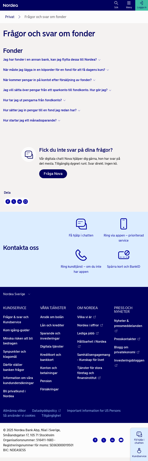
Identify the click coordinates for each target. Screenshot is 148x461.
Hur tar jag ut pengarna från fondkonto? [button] (32, 100)
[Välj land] (17, 294)
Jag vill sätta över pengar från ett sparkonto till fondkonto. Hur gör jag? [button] (55, 90)
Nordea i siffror (90, 325)
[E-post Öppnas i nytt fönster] (25, 201)
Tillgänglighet (51, 415)
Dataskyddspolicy (46, 411)
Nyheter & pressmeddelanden (128, 326)
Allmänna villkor (14, 411)
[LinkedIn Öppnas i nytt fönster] (19, 201)
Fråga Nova (53, 174)
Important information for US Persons (94, 411)
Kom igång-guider (16, 330)
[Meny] (129, 5)
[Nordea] (10, 5)
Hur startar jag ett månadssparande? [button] (29, 120)
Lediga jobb (88, 333)
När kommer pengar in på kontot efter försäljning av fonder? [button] (47, 80)
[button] (139, 437)
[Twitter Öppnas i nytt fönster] (13, 201)
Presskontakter (127, 339)
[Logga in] (141, 5)
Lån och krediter (52, 325)
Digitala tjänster (52, 346)
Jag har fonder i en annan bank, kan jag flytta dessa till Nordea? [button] (50, 59)
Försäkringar (49, 389)
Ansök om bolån (52, 317)
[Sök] (116, 5)
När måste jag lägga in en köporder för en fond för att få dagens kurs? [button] (54, 70)
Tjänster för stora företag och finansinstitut (89, 373)
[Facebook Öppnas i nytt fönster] (7, 201)
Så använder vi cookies (19, 415)
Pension (46, 381)
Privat (9, 17)
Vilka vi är (86, 317)
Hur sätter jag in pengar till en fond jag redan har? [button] (39, 110)
